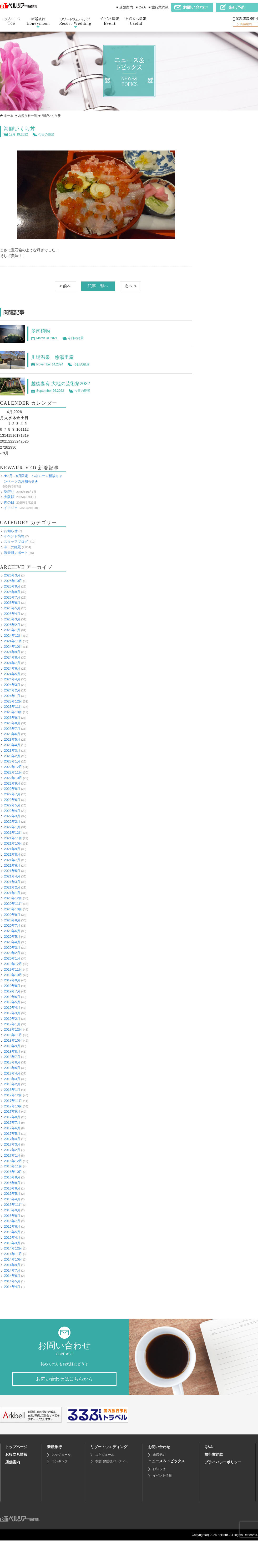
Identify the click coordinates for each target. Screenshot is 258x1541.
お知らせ (11, 531)
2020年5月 (12, 936)
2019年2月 (12, 1019)
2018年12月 (13, 1029)
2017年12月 (13, 1095)
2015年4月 (12, 1237)
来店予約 (159, 1455)
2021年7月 (12, 860)
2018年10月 (13, 1040)
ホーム (8, 115)
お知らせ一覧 (27, 115)
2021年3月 (12, 882)
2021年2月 (12, 887)
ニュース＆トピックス (166, 1461)
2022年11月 (13, 772)
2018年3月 (12, 1079)
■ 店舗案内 (124, 7)
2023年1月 (12, 761)
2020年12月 (13, 898)
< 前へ (65, 286)
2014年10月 (13, 1259)
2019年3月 (12, 1013)
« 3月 (4, 453)
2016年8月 (12, 1182)
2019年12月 (13, 964)
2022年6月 (12, 800)
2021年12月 (13, 832)
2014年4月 (12, 1287)
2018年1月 (12, 1090)
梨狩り (9, 491)
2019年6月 (12, 996)
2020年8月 (12, 920)
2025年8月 (12, 592)
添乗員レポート (16, 552)
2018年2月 (12, 1084)
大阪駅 (9, 497)
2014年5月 (12, 1281)
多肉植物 (41, 331)
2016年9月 (12, 1177)
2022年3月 (12, 816)
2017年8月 (12, 1117)
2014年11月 (13, 1254)
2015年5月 (12, 1232)
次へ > (130, 286)
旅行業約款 (214, 1455)
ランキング (60, 1462)
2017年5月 (12, 1133)
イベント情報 (14, 536)
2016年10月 (13, 1172)
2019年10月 (13, 975)
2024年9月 (12, 652)
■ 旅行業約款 (159, 7)
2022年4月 (12, 810)
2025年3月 (12, 619)
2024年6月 (12, 668)
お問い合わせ (159, 1447)
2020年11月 (13, 904)
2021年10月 (13, 843)
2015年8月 (12, 1215)
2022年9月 (12, 783)
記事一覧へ (98, 286)
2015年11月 (13, 1205)
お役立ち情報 (16, 1455)
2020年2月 (12, 953)
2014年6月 (12, 1276)
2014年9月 (12, 1265)
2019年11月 (13, 969)
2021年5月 (12, 871)
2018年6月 (12, 1062)
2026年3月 (12, 575)
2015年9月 (12, 1210)
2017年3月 (12, 1144)
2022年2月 (12, 822)
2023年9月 (12, 718)
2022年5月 (12, 805)
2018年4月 (12, 1073)
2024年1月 (12, 696)
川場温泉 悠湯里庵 (54, 357)
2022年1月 (12, 827)
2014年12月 (13, 1248)
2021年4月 (12, 876)
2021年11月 (13, 838)
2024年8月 (12, 657)
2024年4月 (12, 679)
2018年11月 (13, 1035)
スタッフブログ (16, 542)
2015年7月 (12, 1221)
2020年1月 (12, 958)
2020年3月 (12, 947)
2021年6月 (12, 865)
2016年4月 (12, 1199)
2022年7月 (12, 794)
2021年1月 (12, 893)
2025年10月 (13, 581)
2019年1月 (12, 1024)
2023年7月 (12, 728)
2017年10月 (13, 1106)
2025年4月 (12, 614)
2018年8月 (12, 1051)
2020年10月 (13, 909)
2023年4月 (12, 745)
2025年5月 (12, 608)
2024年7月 (12, 663)
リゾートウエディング (108, 1447)
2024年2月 (12, 690)
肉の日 (9, 502)
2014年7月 (12, 1270)
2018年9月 (12, 1046)
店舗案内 (12, 1462)
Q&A (209, 1447)
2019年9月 (12, 980)
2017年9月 (12, 1111)
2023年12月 (13, 701)
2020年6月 (12, 931)
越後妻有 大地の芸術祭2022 (64, 383)
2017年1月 (12, 1155)
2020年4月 (12, 942)
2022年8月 (12, 789)
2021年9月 (12, 849)
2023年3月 (12, 750)
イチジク (11, 508)
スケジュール (61, 1455)
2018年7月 (12, 1057)
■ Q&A (141, 7)
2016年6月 (12, 1188)
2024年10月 (13, 646)
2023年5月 (12, 739)
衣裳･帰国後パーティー (111, 1462)
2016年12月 (13, 1161)
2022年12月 (13, 767)
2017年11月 (13, 1101)
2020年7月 (12, 925)
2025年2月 (12, 624)
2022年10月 (13, 778)
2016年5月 (12, 1194)
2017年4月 (12, 1139)
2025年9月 (12, 586)
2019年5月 (12, 1002)
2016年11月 (13, 1166)
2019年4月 (12, 1008)
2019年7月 (12, 991)
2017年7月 (12, 1123)
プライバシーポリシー (223, 1462)
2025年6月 (12, 603)
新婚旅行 (54, 1447)
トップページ (16, 1447)
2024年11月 (13, 641)
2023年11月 (13, 707)
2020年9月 (12, 914)
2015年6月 (12, 1226)
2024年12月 (13, 636)
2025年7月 (12, 597)
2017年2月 (12, 1150)
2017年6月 (12, 1128)
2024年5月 (12, 674)
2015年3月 (12, 1243)
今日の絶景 (46, 134)
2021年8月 (12, 854)
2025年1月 (12, 630)
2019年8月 (12, 986)
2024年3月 (12, 685)
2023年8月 (12, 723)
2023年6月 (12, 734)
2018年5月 (12, 1068)
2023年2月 (12, 756)
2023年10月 (13, 712)
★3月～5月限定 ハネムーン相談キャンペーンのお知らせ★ (33, 478)
